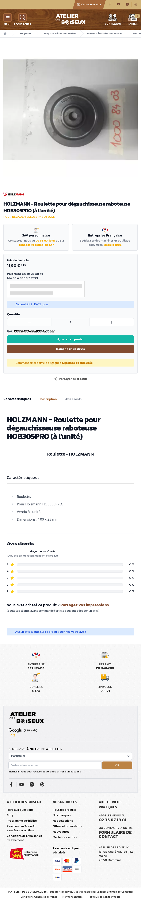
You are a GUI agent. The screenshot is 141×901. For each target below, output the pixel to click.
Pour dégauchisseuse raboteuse (29, 217)
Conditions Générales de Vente (39, 896)
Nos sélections (63, 821)
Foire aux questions (20, 810)
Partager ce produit (70, 379)
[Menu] (7, 17)
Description (48, 399)
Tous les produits (64, 810)
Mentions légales (72, 896)
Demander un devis (70, 349)
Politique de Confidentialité (104, 896)
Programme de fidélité (22, 821)
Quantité (13, 314)
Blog (10, 815)
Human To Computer (120, 892)
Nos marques (62, 815)
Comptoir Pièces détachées (59, 33)
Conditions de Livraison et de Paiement (24, 838)
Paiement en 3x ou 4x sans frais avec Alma (21, 828)
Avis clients (73, 399)
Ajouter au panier (70, 339)
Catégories (24, 33)
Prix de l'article (17, 260)
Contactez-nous (89, 4)
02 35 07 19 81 (45, 240)
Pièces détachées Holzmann (104, 33)
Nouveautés (61, 831)
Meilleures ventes (65, 837)
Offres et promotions (67, 826)
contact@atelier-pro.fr (36, 245)
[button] (70, 379)
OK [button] (117, 765)
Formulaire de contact (115, 834)
